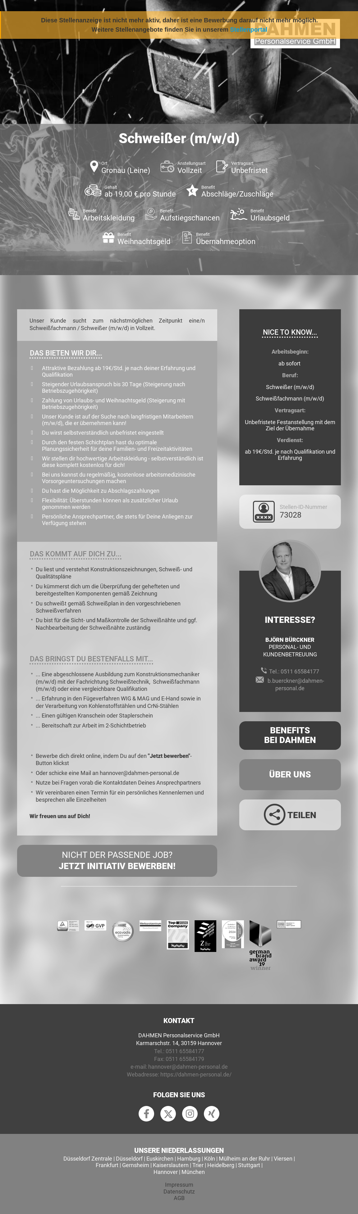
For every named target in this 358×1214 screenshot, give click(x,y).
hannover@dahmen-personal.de (188, 1066)
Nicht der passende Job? (117, 861)
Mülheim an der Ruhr (244, 1158)
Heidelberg (220, 1165)
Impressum (179, 1184)
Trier (198, 1165)
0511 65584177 (300, 671)
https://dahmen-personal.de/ (196, 1074)
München (193, 1172)
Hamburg (188, 1158)
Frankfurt (107, 1165)
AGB (179, 1198)
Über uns (290, 774)
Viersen (283, 1158)
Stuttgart (249, 1165)
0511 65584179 (185, 1059)
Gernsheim (135, 1165)
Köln (209, 1158)
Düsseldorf (129, 1158)
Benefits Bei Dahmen (290, 735)
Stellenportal (249, 29)
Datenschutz (179, 1191)
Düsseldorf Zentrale (87, 1158)
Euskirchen (159, 1158)
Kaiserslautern (171, 1165)
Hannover (166, 1172)
